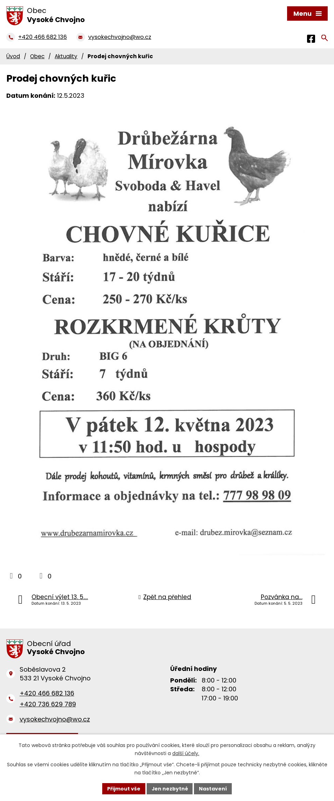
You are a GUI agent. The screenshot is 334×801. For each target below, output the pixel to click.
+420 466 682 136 (47, 693)
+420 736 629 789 (48, 704)
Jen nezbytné (169, 788)
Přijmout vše (123, 788)
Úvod (13, 56)
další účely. (185, 753)
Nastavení (213, 788)
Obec (37, 56)
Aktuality (66, 56)
